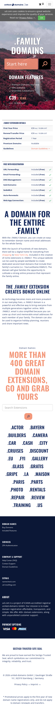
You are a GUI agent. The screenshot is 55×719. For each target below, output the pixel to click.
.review (38, 497)
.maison (42, 474)
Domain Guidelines (40, 148)
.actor (17, 427)
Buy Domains (7, 527)
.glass (18, 466)
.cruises (15, 450)
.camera (40, 435)
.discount (38, 450)
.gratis (36, 466)
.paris (18, 482)
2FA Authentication (10, 545)
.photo (16, 489)
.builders (16, 435)
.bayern (36, 427)
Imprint (36, 684)
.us (39, 505)
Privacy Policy (27, 17)
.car (12, 443)
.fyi (22, 458)
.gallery (39, 458)
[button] (41, 4)
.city (43, 443)
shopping (6, 254)
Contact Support (8, 563)
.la (26, 474)
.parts (36, 482)
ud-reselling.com (9, 585)
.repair (17, 497)
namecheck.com (9, 581)
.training (22, 505)
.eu (10, 458)
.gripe (11, 474)
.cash (27, 443)
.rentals (37, 489)
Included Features (9, 530)
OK (41, 17)
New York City (21, 254)
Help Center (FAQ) (9, 560)
